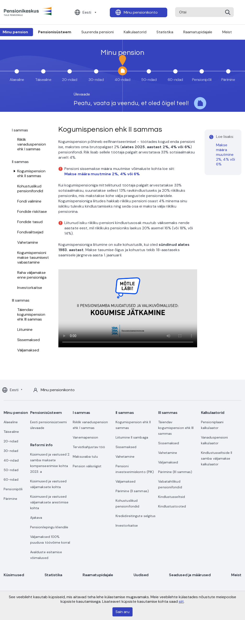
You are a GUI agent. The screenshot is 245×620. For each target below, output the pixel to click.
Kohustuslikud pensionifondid (30, 188)
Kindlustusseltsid (171, 497)
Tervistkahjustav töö (89, 447)
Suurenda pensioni (97, 31)
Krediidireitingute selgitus (136, 516)
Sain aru (122, 611)
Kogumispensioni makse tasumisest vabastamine (33, 257)
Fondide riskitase (32, 211)
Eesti (87, 12)
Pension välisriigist (87, 466)
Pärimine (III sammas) (175, 472)
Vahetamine (27, 242)
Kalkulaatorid (135, 31)
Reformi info (41, 444)
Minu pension (16, 412)
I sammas (81, 412)
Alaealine (11, 422)
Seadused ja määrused (190, 574)
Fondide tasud (30, 221)
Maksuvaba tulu (85, 456)
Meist (227, 31)
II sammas (125, 412)
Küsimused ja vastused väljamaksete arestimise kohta (49, 502)
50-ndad (11, 470)
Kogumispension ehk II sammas (31, 173)
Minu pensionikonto (141, 12)
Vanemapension (85, 437)
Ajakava (36, 517)
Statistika (164, 31)
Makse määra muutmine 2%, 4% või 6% (225, 154)
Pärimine (10, 498)
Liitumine (25, 329)
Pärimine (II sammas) (132, 491)
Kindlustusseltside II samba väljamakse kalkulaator (216, 458)
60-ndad (11, 479)
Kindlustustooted (172, 506)
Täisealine (11, 431)
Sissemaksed (28, 339)
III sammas (167, 412)
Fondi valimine (29, 201)
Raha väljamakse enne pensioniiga (31, 275)
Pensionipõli (13, 489)
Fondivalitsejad (30, 232)
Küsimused (14, 574)
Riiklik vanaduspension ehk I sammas (31, 144)
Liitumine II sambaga (132, 437)
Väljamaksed (28, 350)
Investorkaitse (29, 287)
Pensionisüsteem (54, 31)
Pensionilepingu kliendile (49, 527)
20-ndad (11, 441)
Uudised (141, 574)
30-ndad (11, 451)
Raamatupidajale (197, 31)
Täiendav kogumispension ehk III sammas (31, 314)
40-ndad (11, 460)
